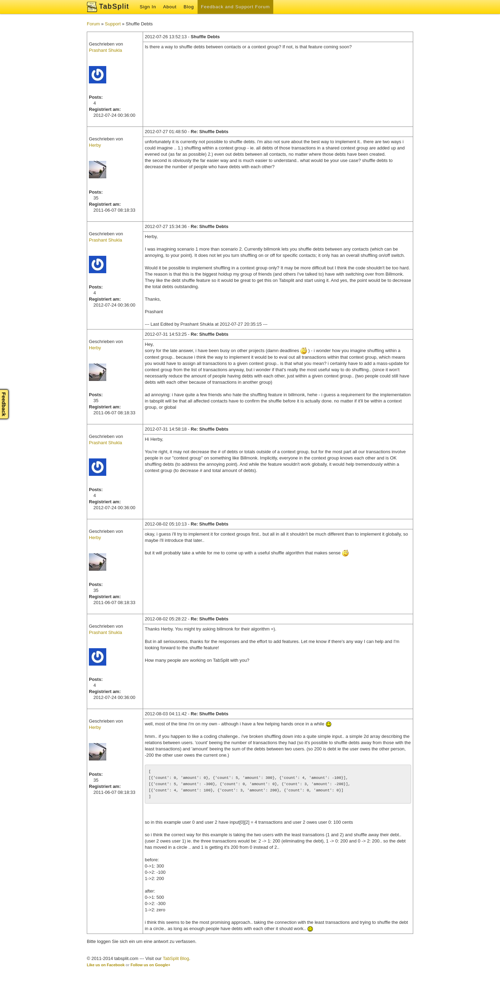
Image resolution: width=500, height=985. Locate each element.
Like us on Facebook (106, 965)
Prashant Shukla (105, 50)
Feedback (4, 404)
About (170, 6)
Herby (95, 145)
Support (113, 23)
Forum (93, 23)
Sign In (148, 6)
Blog (189, 6)
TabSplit (114, 6)
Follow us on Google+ (150, 965)
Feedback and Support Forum (235, 6)
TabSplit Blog (176, 958)
